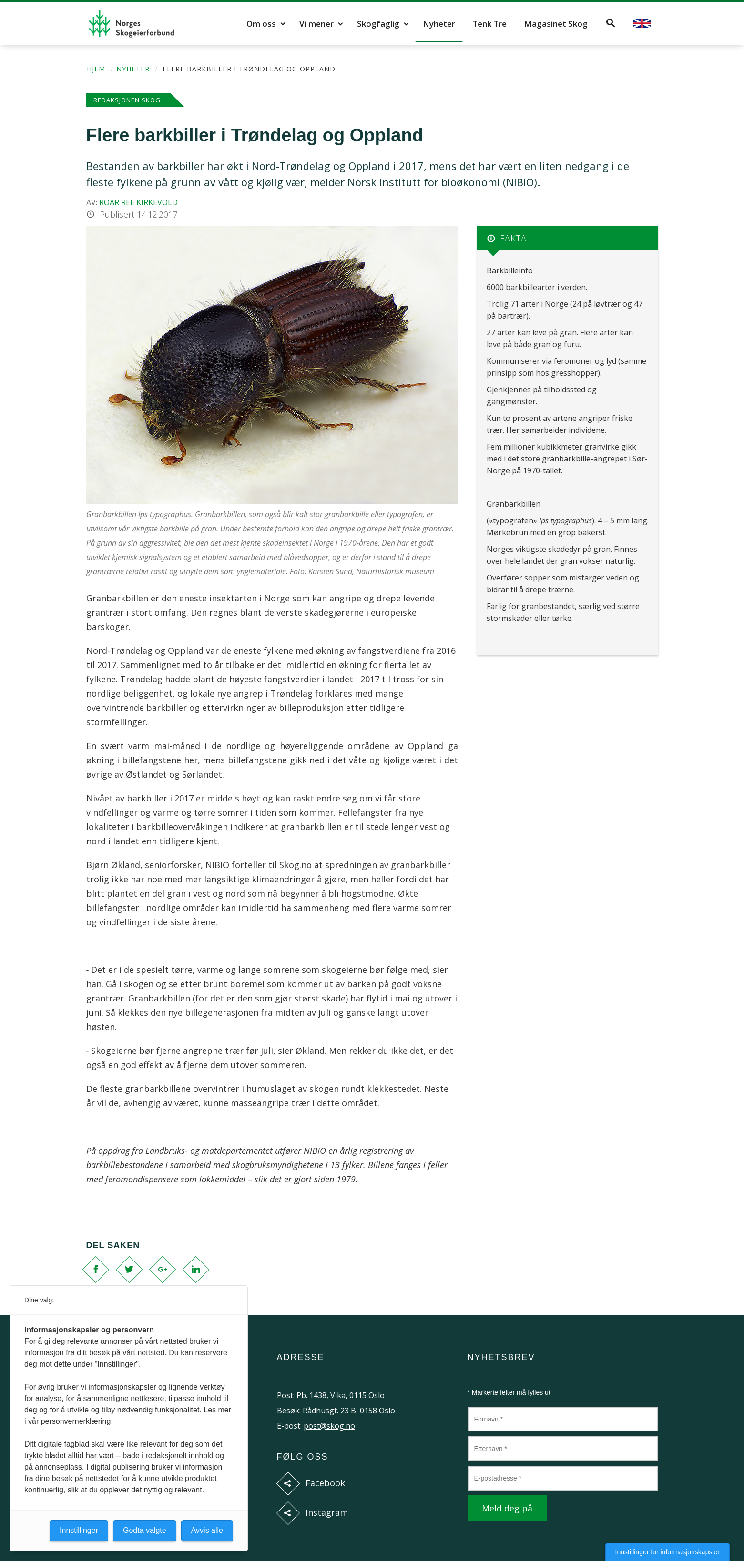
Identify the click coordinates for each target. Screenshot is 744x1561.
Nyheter (439, 23)
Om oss (261, 23)
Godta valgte (144, 1530)
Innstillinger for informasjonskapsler (667, 1552)
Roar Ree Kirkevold (138, 202)
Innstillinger (79, 1530)
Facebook (325, 1483)
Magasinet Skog (556, 23)
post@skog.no (329, 1426)
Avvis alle (207, 1530)
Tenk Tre (489, 23)
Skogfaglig (378, 23)
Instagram (327, 1512)
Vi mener (316, 23)
